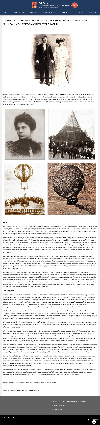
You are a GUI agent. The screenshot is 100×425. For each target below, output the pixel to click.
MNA (89, 420)
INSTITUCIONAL (19, 12)
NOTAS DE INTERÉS (49, 12)
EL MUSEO (33, 12)
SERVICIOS (79, 12)
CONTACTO (92, 12)
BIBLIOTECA (66, 12)
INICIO (6, 12)
